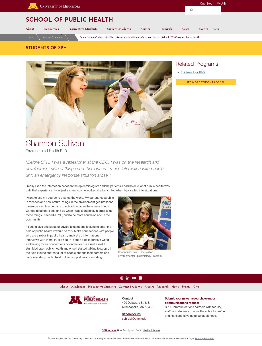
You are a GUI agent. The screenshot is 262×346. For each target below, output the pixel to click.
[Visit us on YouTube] (134, 281)
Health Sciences (151, 333)
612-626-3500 (131, 316)
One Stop (206, 3)
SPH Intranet (109, 333)
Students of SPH (80, 39)
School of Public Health (79, 21)
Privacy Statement (204, 340)
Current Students (121, 33)
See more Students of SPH (206, 85)
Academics (53, 33)
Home (30, 39)
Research (167, 33)
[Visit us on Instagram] (121, 281)
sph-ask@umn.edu (134, 321)
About (32, 33)
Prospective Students (85, 33)
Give (216, 31)
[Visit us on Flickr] (140, 281)
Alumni (147, 33)
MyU (221, 3)
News (187, 33)
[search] (204, 10)
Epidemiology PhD (193, 75)
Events (203, 31)
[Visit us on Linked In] (127, 281)
